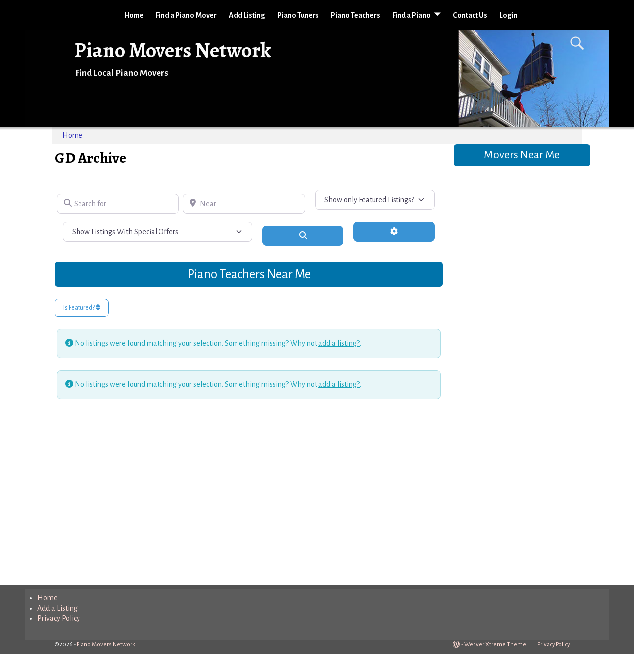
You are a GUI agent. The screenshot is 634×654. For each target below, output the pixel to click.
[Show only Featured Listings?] (375, 200)
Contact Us (470, 15)
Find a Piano (411, 15)
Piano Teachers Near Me (249, 273)
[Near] (244, 204)
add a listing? (339, 343)
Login (508, 15)
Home (134, 15)
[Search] (303, 236)
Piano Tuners (298, 15)
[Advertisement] (249, 490)
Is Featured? (81, 307)
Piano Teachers (355, 15)
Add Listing (247, 15)
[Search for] (118, 204)
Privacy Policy (58, 618)
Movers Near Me (522, 155)
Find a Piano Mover (186, 15)
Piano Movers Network (172, 50)
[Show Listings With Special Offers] (157, 232)
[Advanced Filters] (394, 232)
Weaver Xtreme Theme (495, 644)
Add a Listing (57, 608)
